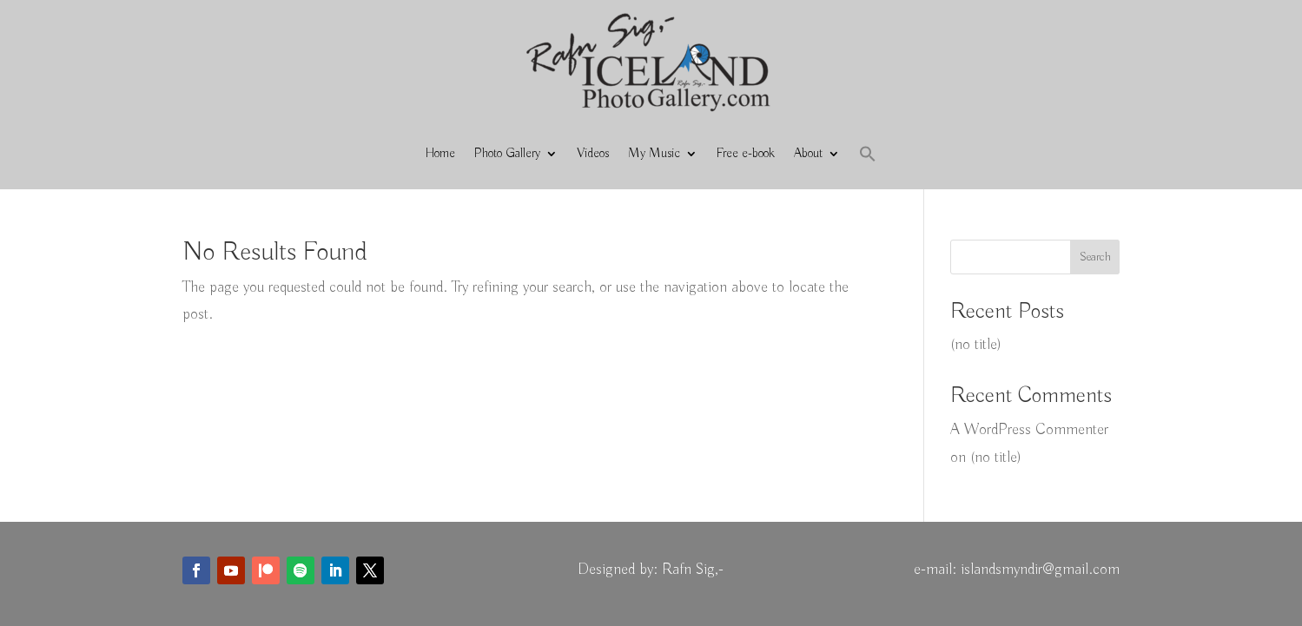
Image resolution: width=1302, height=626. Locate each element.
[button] (867, 153)
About (808, 153)
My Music (654, 153)
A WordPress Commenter (1029, 429)
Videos (593, 153)
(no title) (975, 344)
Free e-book (746, 153)
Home (440, 153)
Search (1095, 257)
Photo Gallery (507, 153)
